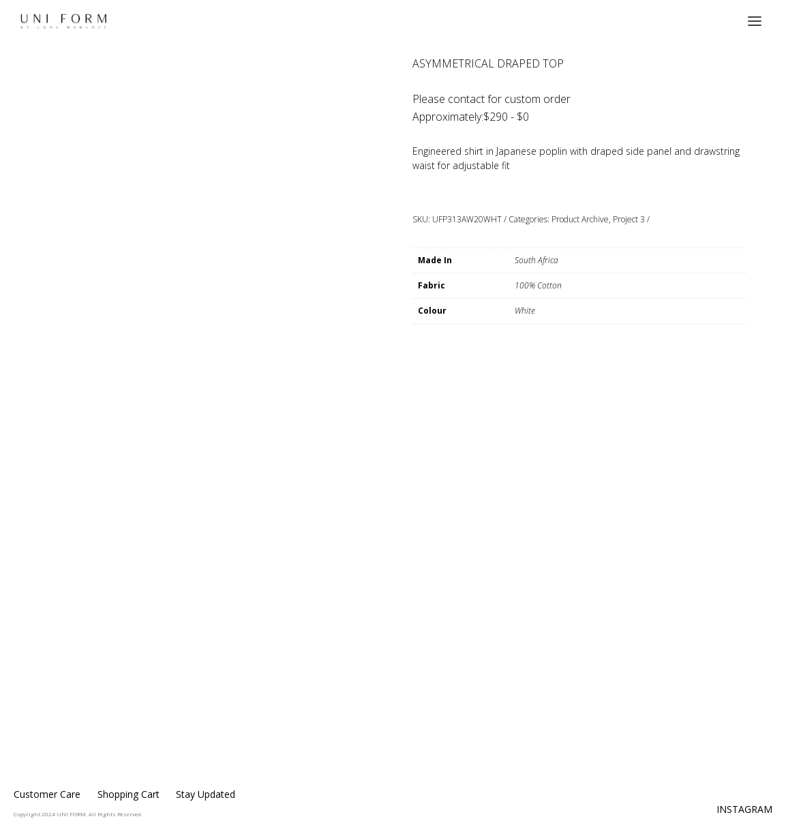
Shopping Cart (128, 794)
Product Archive (580, 219)
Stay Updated (205, 794)
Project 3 (629, 219)
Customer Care (47, 794)
